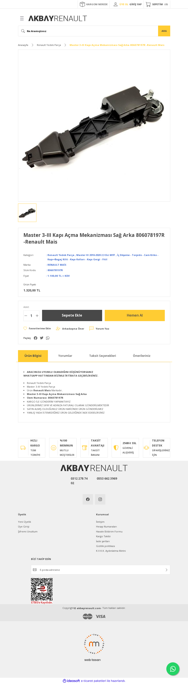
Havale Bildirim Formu (109, 531)
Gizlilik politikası (105, 546)
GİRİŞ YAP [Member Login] (135, 4)
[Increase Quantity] (37, 315)
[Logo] (57, 18)
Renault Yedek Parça (61, 255)
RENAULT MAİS (56, 264)
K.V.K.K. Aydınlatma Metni (111, 550)
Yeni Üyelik (24, 521)
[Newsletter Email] (100, 569)
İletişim (100, 521)
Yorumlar (65, 356)
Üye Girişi (23, 526)
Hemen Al (135, 315)
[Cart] (157, 4)
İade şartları (103, 541)
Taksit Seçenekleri (102, 356)
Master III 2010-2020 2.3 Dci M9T (97, 255)
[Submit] (166, 570)
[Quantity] (31, 315)
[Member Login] (115, 4)
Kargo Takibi (103, 536)
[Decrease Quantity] (26, 315)
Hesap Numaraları (106, 526)
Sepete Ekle (72, 315)
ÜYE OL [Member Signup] (123, 4)
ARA (164, 30)
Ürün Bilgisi (33, 356)
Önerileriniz (141, 356)
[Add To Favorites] (37, 328)
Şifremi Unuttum (28, 531)
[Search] (94, 31)
